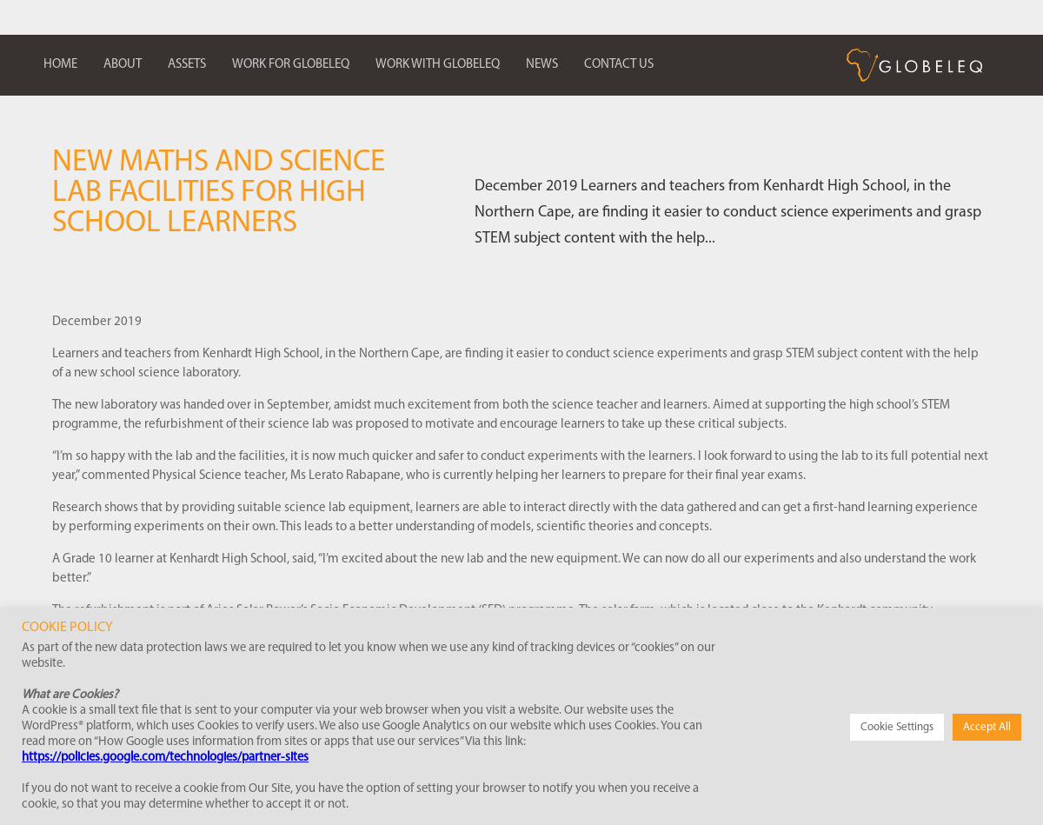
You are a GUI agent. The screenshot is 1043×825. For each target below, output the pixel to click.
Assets (187, 64)
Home (60, 64)
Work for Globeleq (290, 64)
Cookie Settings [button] (896, 727)
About (122, 64)
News (542, 64)
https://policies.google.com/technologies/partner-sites (165, 757)
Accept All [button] (987, 727)
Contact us (619, 64)
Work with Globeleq (437, 64)
